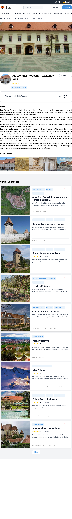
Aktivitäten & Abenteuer (42, 13)
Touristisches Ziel (13, 18)
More (36, 452)
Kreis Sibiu (49, 189)
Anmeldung (55, 7)
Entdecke (5, 13)
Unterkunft (58, 13)
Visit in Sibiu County (38, 189)
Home (4, 18)
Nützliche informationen (21, 13)
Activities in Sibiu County (40, 278)
